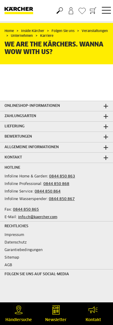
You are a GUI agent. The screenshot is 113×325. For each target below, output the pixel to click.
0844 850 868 (56, 184)
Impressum (14, 235)
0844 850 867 (62, 199)
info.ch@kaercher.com (37, 217)
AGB (8, 265)
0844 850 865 (26, 210)
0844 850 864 (48, 191)
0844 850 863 (62, 176)
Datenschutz (16, 242)
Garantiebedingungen (23, 250)
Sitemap (12, 258)
